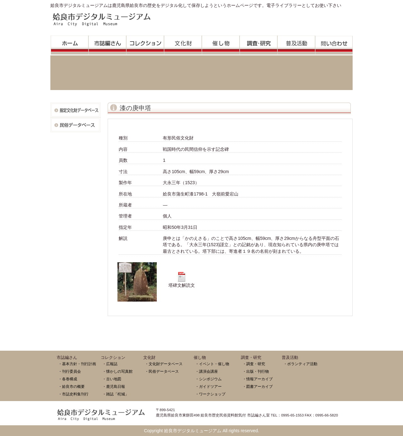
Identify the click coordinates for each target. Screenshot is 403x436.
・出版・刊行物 (255, 371)
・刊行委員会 (69, 371)
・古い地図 (111, 379)
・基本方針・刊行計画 (77, 364)
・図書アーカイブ (257, 386)
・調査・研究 (253, 364)
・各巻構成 (67, 379)
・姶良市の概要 (71, 386)
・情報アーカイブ (257, 379)
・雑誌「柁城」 (115, 394)
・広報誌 (109, 364)
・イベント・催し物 (212, 364)
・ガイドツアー (208, 386)
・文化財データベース (164, 364)
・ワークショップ (210, 394)
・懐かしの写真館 (117, 371)
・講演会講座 (206, 371)
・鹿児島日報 (113, 386)
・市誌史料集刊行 (73, 394)
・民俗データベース (162, 371)
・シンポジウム (208, 379)
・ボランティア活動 (300, 364)
